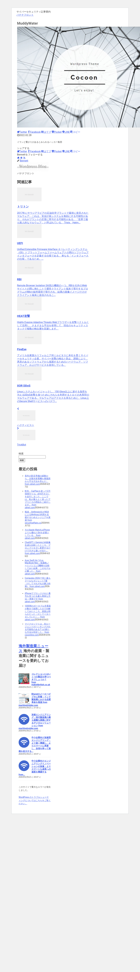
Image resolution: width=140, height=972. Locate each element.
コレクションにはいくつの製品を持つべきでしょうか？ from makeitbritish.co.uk (41, 679)
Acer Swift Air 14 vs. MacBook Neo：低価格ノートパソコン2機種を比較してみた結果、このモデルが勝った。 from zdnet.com (37, 567)
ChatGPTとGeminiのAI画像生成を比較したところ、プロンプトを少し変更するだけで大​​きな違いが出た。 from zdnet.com (37, 548)
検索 (21, 453)
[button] (75, 132)
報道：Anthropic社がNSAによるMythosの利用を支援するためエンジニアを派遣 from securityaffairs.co (37, 517)
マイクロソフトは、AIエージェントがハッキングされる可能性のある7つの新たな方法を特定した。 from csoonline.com (37, 629)
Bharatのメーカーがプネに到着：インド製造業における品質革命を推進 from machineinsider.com (35, 699)
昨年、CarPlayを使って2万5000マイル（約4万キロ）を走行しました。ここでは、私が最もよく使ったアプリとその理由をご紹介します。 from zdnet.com (37, 499)
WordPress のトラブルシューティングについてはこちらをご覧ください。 (35, 800)
